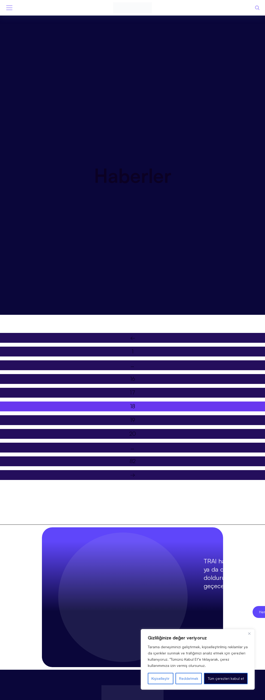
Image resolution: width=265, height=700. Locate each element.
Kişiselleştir (160, 678)
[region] (198, 659)
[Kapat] (249, 633)
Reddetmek (188, 678)
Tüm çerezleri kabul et (226, 678)
